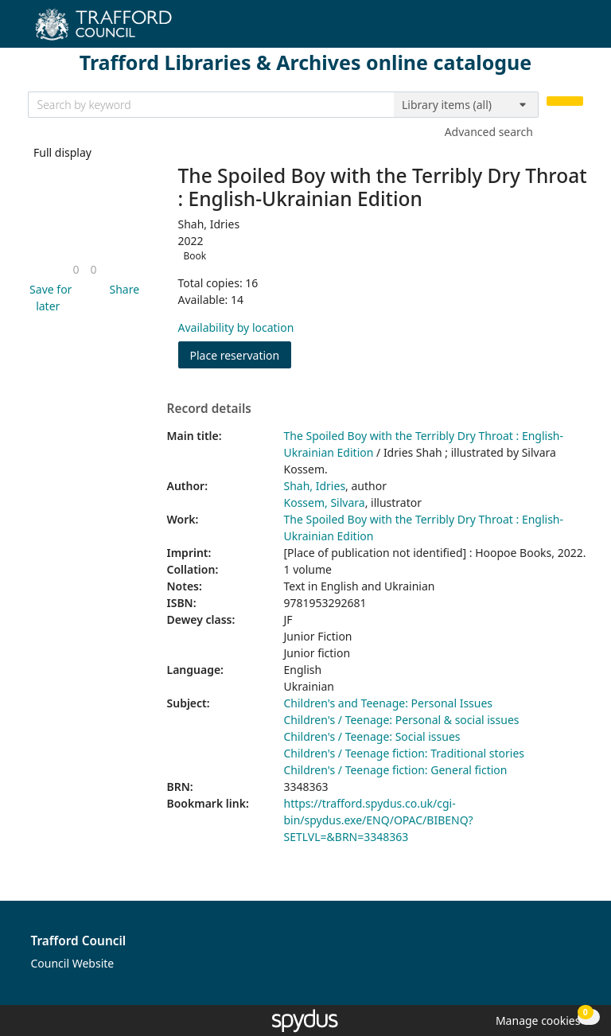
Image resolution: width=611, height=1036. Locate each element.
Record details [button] (209, 409)
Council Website (73, 963)
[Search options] (466, 105)
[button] (48, 297)
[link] (75, 269)
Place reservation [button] (241, 354)
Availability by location (236, 327)
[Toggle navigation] (574, 30)
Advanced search (489, 131)
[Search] (565, 101)
